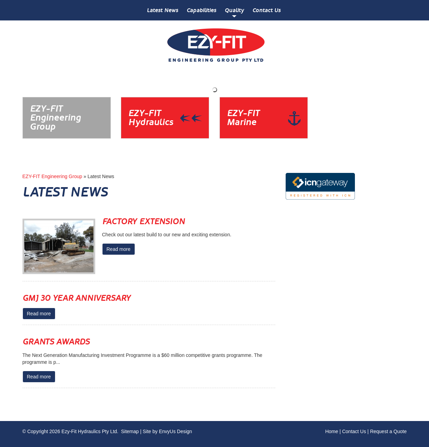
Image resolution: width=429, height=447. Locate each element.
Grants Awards (56, 342)
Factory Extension (143, 221)
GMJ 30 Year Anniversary (77, 298)
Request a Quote (388, 431)
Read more (119, 249)
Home (331, 431)
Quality (234, 10)
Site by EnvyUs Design (167, 431)
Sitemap (129, 431)
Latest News (162, 10)
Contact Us (266, 10)
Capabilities (201, 10)
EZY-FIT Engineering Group (52, 176)
